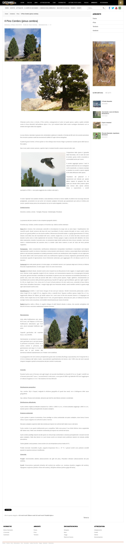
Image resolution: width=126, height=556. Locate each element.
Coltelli (96, 532)
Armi (36, 3)
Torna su (86, 517)
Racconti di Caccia (63, 8)
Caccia (29, 3)
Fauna (95, 18)
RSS (121, 2)
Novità (12, 8)
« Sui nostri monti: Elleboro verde (26, 515)
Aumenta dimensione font (50, 24)
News (7, 8)
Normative (62, 3)
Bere (65, 532)
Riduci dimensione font (49, 24)
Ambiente (94, 3)
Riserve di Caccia (68, 537)
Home (22, 3)
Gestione (95, 30)
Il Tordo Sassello (107, 101)
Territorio (95, 26)
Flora (18, 14)
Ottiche (96, 534)
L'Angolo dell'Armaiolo (47, 8)
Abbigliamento (98, 530)
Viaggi (86, 3)
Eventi (79, 8)
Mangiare (66, 530)
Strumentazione (98, 537)
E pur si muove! (106, 122)
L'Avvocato (6, 532)
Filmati (73, 8)
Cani (54, 3)
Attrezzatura (45, 3)
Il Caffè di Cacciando (31, 8)
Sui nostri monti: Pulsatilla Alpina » (45, 515)
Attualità (19, 8)
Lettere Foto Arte (75, 3)
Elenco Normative (8, 530)
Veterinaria (104, 3)
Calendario (6, 534)
